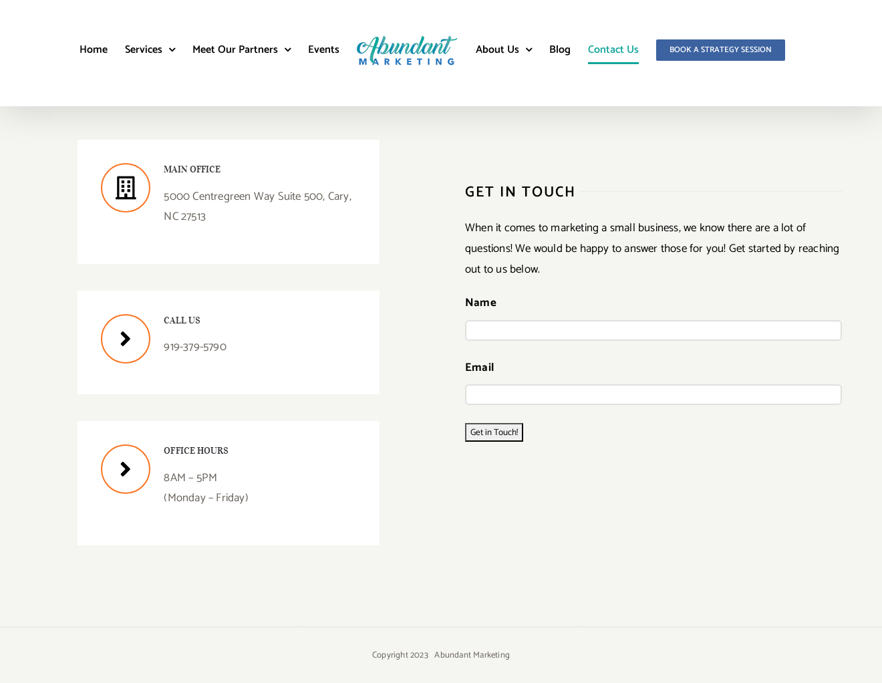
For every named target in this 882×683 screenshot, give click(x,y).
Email (479, 367)
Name (480, 302)
